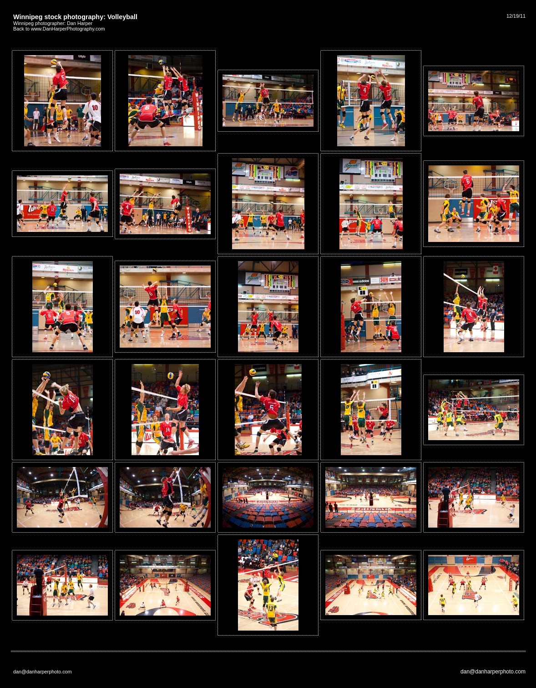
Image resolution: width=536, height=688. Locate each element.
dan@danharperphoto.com (493, 671)
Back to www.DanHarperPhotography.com (59, 28)
